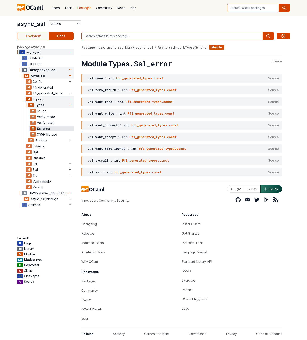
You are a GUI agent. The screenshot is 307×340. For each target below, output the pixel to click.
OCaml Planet (91, 309)
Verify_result (46, 123)
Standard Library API (197, 262)
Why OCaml (89, 262)
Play (133, 8)
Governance (197, 334)
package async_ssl (31, 47)
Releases (87, 233)
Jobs (85, 319)
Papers (187, 290)
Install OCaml (191, 224)
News (121, 8)
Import (38, 99)
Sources (34, 205)
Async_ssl (38, 76)
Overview (33, 36)
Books (186, 271)
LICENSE (35, 64)
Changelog (89, 224)
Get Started (191, 233)
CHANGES (36, 58)
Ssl (35, 164)
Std (35, 170)
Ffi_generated (43, 87)
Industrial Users (92, 243)
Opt (35, 152)
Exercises (188, 280)
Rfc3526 (39, 158)
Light (235, 189)
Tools (68, 8)
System (271, 189)
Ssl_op (41, 111)
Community (104, 8)
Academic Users (93, 252)
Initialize (38, 146)
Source (276, 61)
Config (37, 82)
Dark (252, 189)
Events (86, 300)
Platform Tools (192, 243)
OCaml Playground (195, 299)
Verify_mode (46, 117)
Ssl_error (43, 128)
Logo (185, 308)
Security (119, 334)
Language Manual (194, 252)
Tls (35, 175)
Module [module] (216, 47)
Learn (56, 8)
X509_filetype (47, 134)
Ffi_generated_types (48, 93)
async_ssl (31, 23)
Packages (84, 8)
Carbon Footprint (156, 334)
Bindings (41, 140)
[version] (64, 23)
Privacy (231, 334)
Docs (61, 36)
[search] (284, 8)
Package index (92, 47)
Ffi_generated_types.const (139, 78)
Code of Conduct (269, 334)
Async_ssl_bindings (44, 199)
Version (38, 187)
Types (39, 105)
